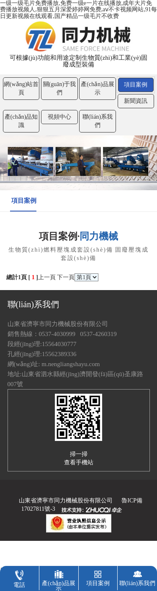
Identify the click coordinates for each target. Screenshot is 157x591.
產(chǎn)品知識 (21, 121)
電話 (19, 577)
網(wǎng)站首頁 (21, 88)
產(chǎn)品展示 (97, 88)
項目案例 (135, 85)
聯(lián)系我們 (97, 121)
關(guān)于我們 (59, 88)
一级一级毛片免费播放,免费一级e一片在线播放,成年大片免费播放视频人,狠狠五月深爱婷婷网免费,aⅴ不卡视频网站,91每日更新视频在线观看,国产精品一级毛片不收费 (78, 9)
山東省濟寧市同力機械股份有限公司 (66, 500)
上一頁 (47, 277)
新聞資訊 (135, 101)
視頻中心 (59, 117)
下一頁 (66, 277)
